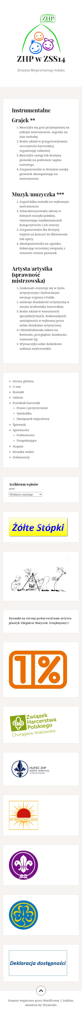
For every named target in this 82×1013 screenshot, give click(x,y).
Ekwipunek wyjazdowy (33, 419)
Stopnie (18, 446)
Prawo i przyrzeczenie (32, 408)
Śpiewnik (19, 424)
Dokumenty (21, 457)
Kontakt (18, 392)
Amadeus (31, 1005)
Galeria (18, 397)
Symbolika (24, 413)
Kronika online (23, 452)
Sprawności (21, 430)
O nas (17, 386)
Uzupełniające (27, 440)
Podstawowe (26, 435)
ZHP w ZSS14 (41, 58)
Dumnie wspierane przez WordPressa (33, 1000)
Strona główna (23, 381)
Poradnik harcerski (26, 403)
